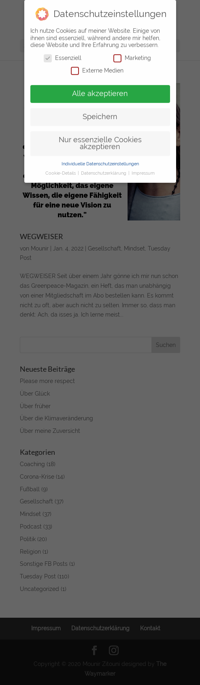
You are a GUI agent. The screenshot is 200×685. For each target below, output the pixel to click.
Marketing (132, 54)
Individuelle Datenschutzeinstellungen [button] (100, 159)
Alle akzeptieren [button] (100, 89)
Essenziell (62, 54)
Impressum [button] (143, 168)
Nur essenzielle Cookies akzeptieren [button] (100, 139)
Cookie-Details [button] (61, 168)
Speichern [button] (100, 112)
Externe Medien (97, 66)
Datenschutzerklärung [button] (104, 168)
